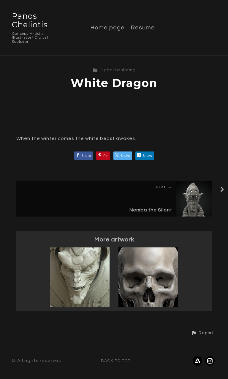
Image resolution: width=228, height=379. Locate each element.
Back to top (115, 361)
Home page (107, 28)
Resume (143, 28)
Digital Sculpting (114, 70)
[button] (202, 333)
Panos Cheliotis (30, 20)
